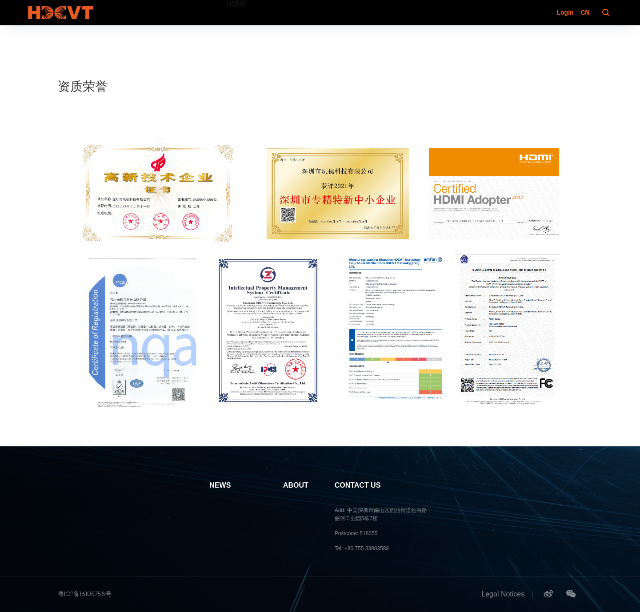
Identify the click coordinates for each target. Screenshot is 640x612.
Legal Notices (502, 594)
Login (564, 12)
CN (584, 12)
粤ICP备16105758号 (85, 594)
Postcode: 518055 (356, 533)
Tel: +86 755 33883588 (362, 548)
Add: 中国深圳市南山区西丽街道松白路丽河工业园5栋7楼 (381, 514)
